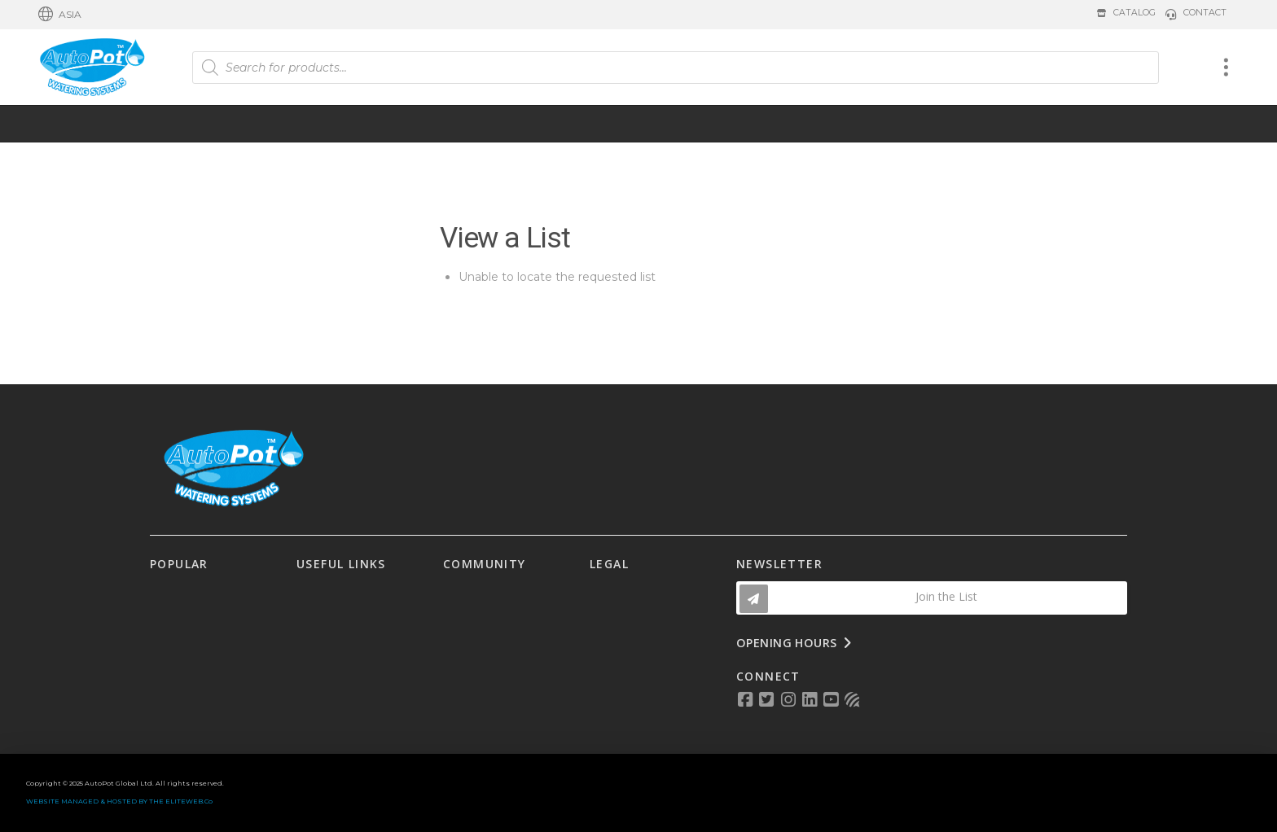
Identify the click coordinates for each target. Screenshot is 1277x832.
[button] (60, 14)
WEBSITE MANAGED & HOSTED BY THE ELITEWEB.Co (119, 801)
